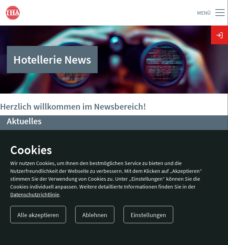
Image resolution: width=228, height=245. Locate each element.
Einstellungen (148, 215)
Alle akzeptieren (38, 215)
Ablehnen (94, 215)
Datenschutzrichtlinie (34, 194)
